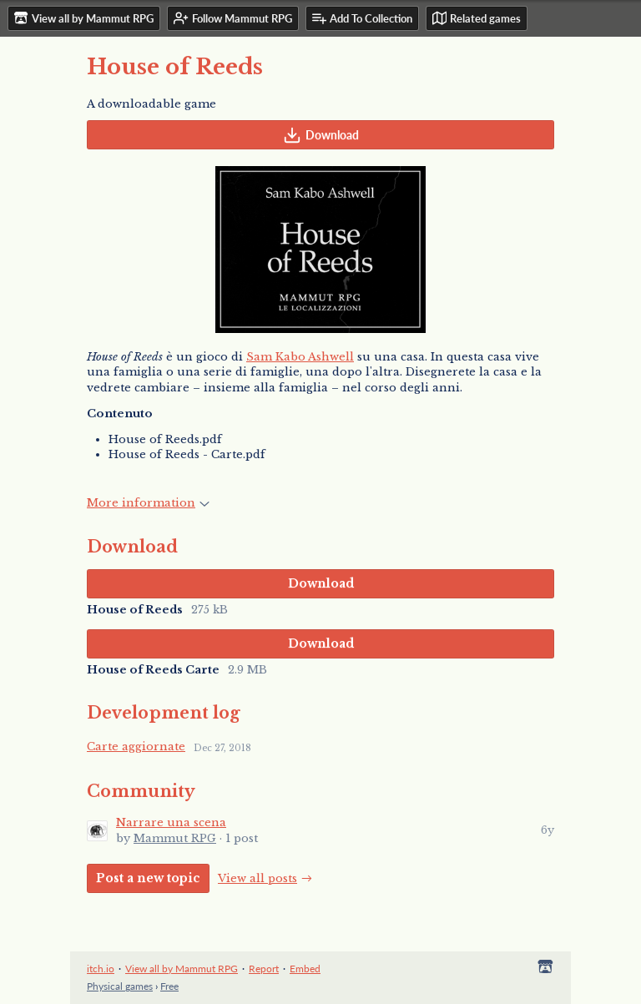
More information (148, 503)
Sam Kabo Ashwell (300, 357)
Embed (305, 968)
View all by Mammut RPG (181, 968)
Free (169, 986)
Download (321, 135)
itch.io (100, 968)
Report (264, 968)
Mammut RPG (175, 838)
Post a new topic (148, 877)
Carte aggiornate (136, 746)
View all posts (257, 878)
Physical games (120, 986)
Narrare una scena (171, 822)
